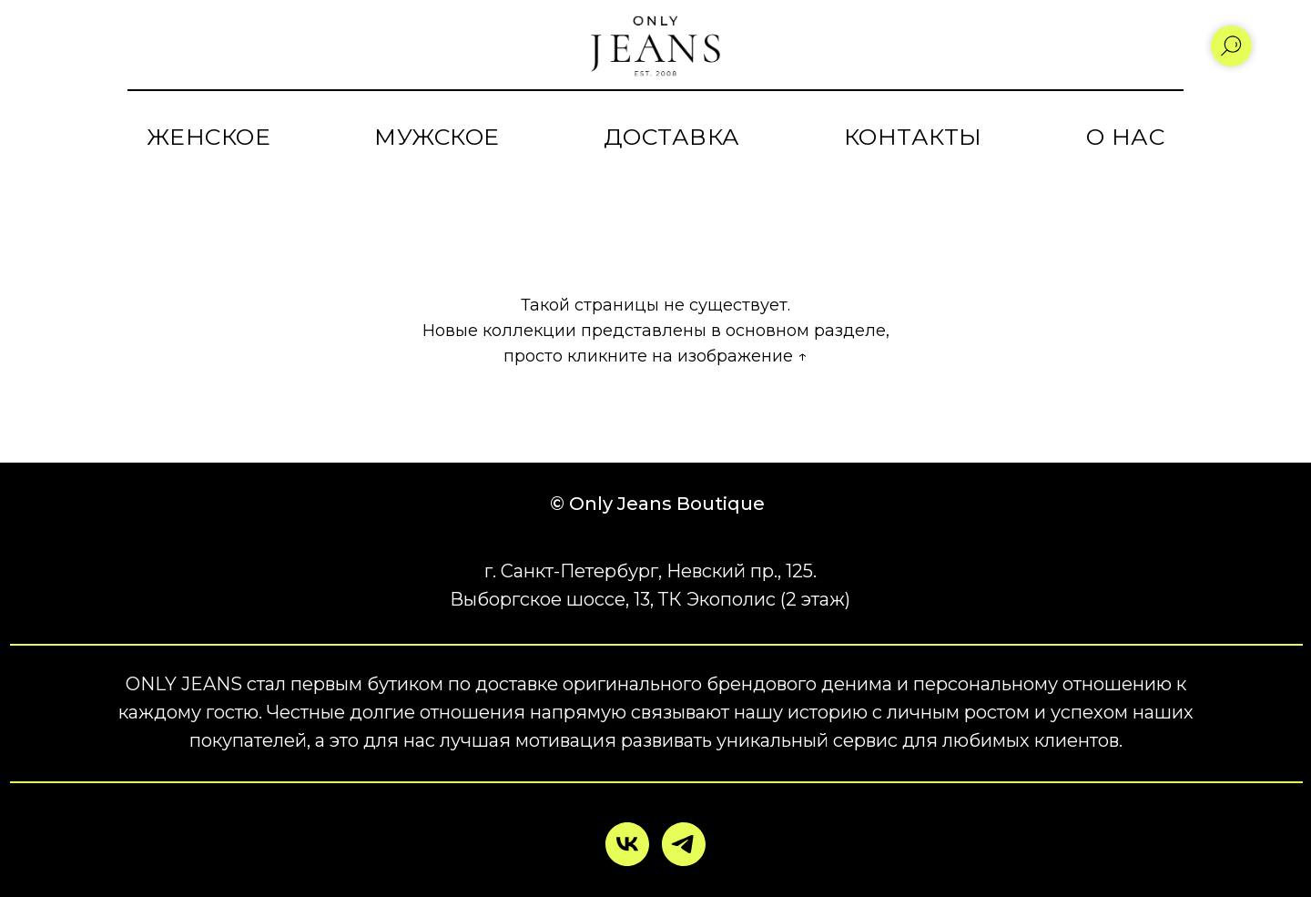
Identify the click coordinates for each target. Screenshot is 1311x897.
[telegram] (684, 844)
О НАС (1125, 136)
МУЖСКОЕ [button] (437, 136)
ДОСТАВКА (672, 136)
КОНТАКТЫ (913, 136)
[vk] (627, 844)
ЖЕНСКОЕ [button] (209, 136)
